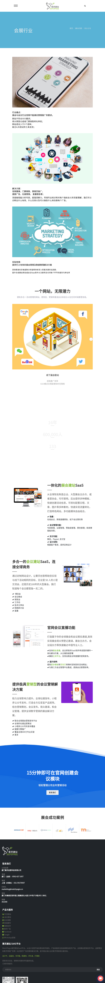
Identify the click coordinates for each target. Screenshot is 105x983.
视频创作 (7, 926)
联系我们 (52, 792)
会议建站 (7, 917)
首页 (71, 28)
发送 (98, 969)
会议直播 (7, 920)
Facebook (7, 932)
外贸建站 (8, 914)
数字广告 (7, 929)
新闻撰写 (7, 923)
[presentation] (91, 339)
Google (7, 935)
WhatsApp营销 (9, 937)
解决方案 (78, 28)
